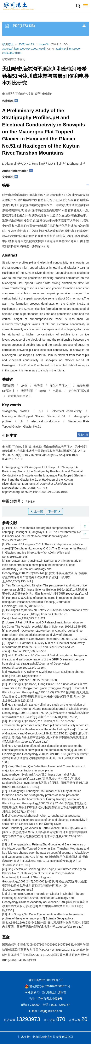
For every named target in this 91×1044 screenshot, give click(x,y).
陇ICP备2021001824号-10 (45, 980)
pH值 (24, 385)
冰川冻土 (8, 44)
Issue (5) (44, 44)
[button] (78, 6)
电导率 (38, 385)
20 (84, 1019)
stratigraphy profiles (15, 411)
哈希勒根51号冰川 (20, 396)
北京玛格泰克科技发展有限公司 (53, 1036)
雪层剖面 (8, 385)
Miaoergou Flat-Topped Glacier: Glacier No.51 (33, 416)
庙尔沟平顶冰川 (60, 385)
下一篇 (54, 511)
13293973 (28, 1019)
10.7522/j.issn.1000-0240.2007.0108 (23, 48)
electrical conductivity (66, 411)
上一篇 (36, 511)
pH (41, 411)
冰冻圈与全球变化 (13, 59)
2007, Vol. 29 (26, 44)
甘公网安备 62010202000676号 (47, 986)
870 (60, 1019)
